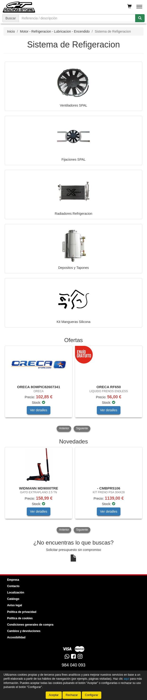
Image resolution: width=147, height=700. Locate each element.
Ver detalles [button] (38, 410)
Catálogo (13, 599)
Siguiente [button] (82, 428)
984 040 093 (73, 665)
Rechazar (72, 695)
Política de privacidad (21, 612)
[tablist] (73, 389)
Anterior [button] (64, 428)
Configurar (91, 695)
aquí (126, 678)
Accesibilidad (16, 637)
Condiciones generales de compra (30, 624)
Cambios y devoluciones (23, 631)
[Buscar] (140, 18)
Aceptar (53, 695)
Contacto (13, 586)
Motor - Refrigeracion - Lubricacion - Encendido (54, 31)
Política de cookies (20, 618)
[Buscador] (77, 18)
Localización (15, 592)
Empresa (13, 579)
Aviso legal (14, 605)
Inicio (11, 31)
